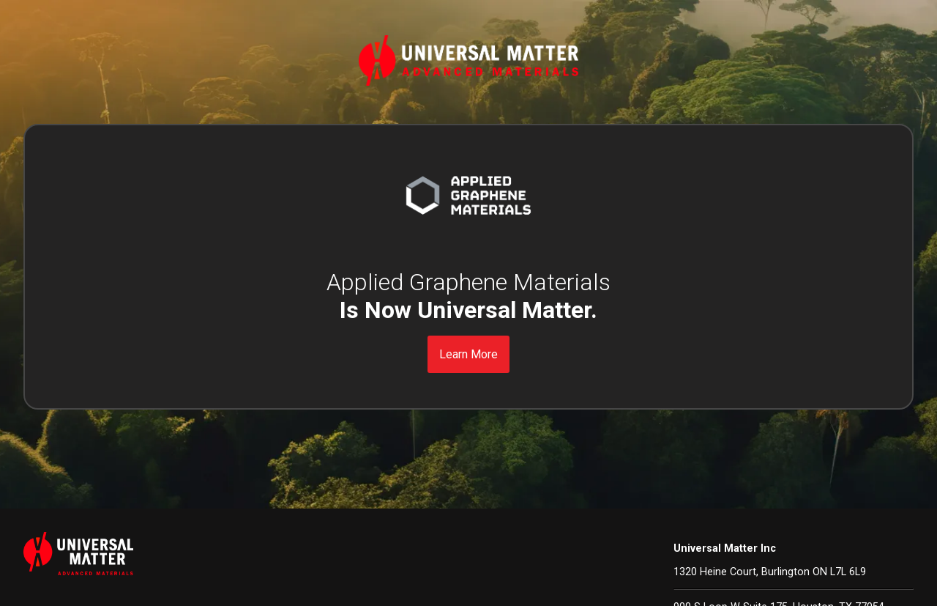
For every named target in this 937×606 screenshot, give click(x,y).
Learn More (468, 354)
